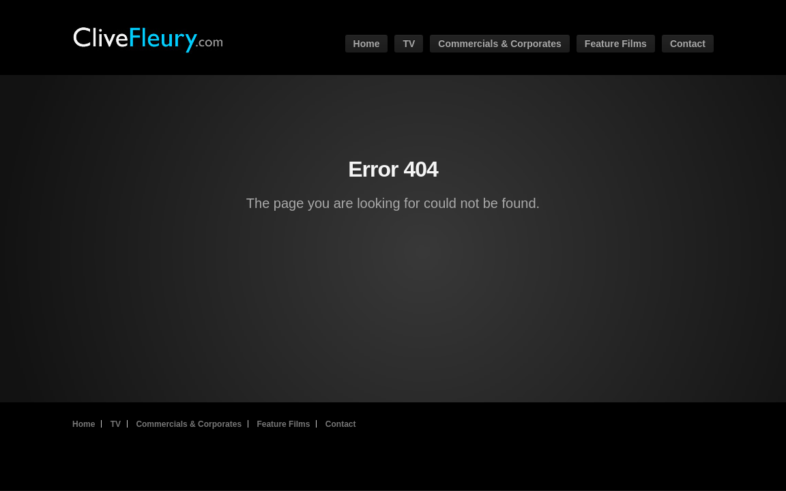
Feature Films (616, 43)
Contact (687, 43)
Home (366, 43)
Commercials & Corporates (500, 43)
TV (409, 43)
